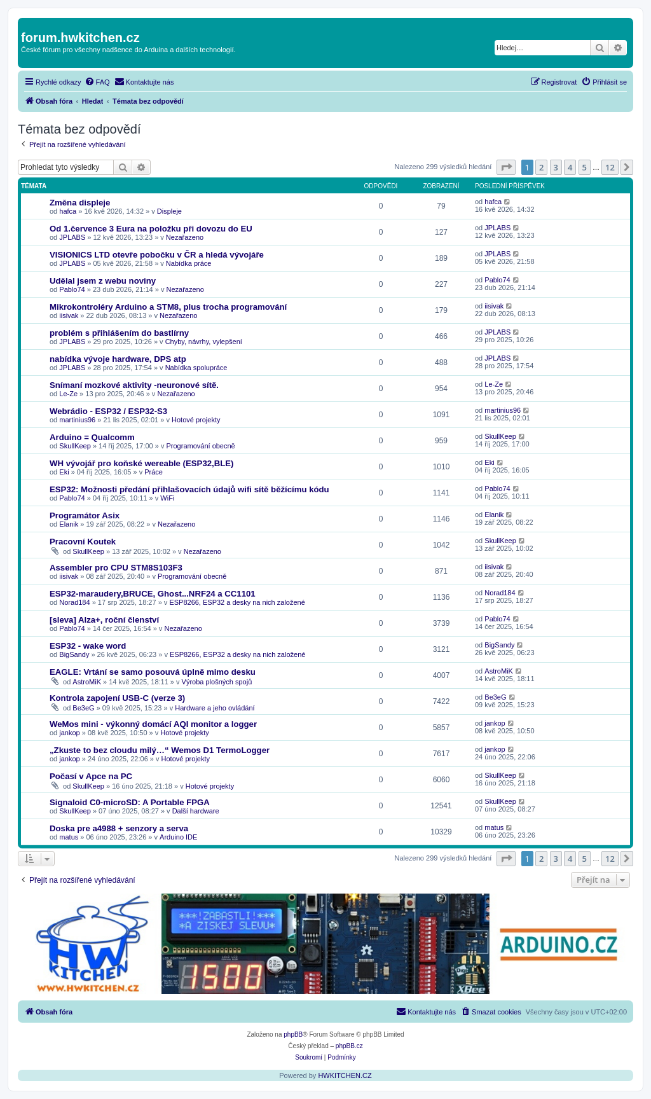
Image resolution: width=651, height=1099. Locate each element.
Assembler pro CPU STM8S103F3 (116, 567)
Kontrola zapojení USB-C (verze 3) (117, 698)
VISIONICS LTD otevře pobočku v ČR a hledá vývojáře (157, 254)
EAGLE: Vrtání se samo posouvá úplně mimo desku (153, 672)
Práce (153, 472)
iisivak (68, 315)
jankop (69, 732)
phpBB (293, 1034)
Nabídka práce (189, 263)
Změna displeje (80, 202)
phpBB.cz (349, 1045)
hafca (67, 211)
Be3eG (83, 708)
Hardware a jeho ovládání (214, 708)
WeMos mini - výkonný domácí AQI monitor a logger (153, 724)
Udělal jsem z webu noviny (103, 281)
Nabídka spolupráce (196, 367)
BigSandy (74, 654)
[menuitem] (97, 82)
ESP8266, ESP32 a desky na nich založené (237, 602)
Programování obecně (200, 446)
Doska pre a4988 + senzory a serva (119, 828)
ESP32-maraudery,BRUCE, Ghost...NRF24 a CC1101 (153, 593)
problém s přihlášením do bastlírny (119, 333)
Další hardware (195, 811)
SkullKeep (75, 446)
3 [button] (556, 167)
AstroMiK (86, 682)
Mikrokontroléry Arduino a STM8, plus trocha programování (168, 307)
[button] (506, 167)
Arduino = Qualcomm (92, 437)
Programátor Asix (85, 515)
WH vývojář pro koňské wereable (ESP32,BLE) (142, 463)
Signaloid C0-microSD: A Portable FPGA (130, 802)
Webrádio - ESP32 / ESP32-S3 (108, 411)
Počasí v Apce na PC (91, 776)
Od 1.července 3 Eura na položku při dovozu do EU (151, 228)
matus (68, 837)
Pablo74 (72, 289)
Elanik (68, 524)
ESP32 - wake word (88, 646)
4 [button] (570, 167)
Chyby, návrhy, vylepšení (203, 341)
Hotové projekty (196, 420)
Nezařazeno (184, 237)
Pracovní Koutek (83, 541)
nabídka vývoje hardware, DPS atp (118, 359)
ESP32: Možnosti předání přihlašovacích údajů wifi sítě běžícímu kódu (189, 489)
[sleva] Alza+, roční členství (104, 620)
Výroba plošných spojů (217, 682)
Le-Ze (68, 393)
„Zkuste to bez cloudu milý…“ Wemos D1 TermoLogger (160, 750)
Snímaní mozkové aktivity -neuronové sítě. (134, 385)
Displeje (169, 211)
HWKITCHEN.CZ (344, 1075)
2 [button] (541, 167)
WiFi (167, 498)
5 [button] (584, 167)
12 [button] (610, 167)
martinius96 (77, 420)
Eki (64, 472)
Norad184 (74, 602)
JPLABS (72, 237)
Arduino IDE (178, 837)
